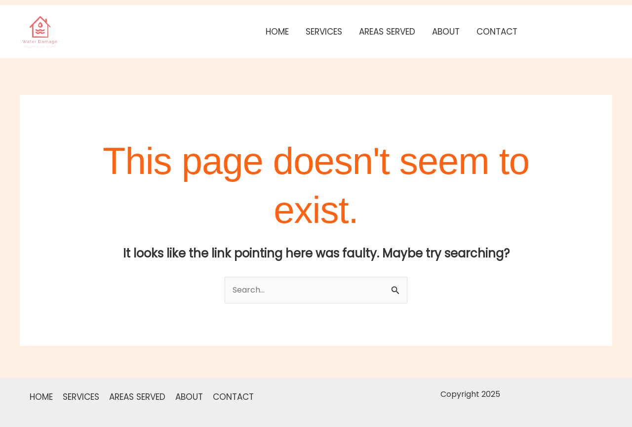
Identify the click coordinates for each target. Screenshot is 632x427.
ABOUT (446, 32)
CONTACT (496, 32)
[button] (574, 31)
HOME (277, 32)
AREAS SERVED (387, 32)
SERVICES (324, 32)
